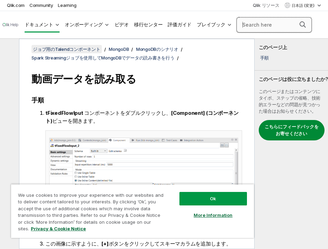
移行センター (148, 24)
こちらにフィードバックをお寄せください (292, 130)
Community (41, 5)
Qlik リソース (266, 5)
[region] (132, 211)
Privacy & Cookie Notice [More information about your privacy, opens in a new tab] (58, 228)
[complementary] (291, 144)
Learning (67, 5)
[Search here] (274, 25)
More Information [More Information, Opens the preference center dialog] (213, 215)
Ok (213, 198)
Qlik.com (16, 5)
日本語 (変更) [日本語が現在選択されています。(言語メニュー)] (304, 5)
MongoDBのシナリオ (157, 49)
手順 (264, 58)
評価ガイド (180, 24)
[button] (303, 24)
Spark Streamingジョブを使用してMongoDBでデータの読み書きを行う (103, 58)
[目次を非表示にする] (8, 49)
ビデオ (122, 24)
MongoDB (119, 49)
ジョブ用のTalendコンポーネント (66, 49)
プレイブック (211, 24)
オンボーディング (84, 24)
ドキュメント (39, 24)
